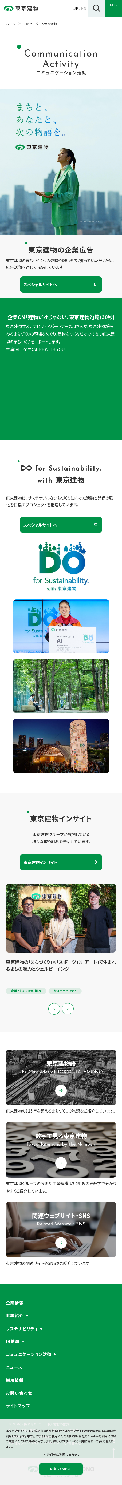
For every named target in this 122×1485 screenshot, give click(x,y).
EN (83, 8)
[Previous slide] (54, 1009)
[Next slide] (68, 1009)
